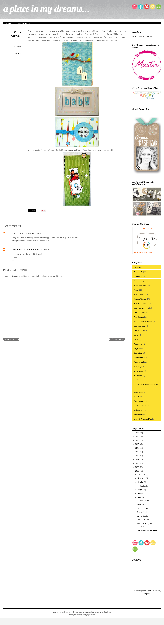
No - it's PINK (142, 508)
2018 (137, 433)
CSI (135, 380)
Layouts (137, 267)
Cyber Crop (138, 392)
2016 (137, 440)
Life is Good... (142, 516)
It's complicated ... (144, 501)
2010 (137, 463)
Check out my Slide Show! (147, 530)
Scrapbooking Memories (143, 321)
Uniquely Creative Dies (143, 419)
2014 (137, 448)
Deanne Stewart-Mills (19, 249)
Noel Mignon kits (140, 303)
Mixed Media (139, 357)
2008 (137, 471)
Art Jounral (138, 376)
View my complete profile (142, 36)
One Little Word (140, 405)
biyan (149, 591)
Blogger (147, 594)
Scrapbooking (139, 281)
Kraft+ (136, 290)
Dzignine (96, 612)
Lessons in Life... (143, 520)
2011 (137, 460)
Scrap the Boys (139, 294)
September (141, 486)
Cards (136, 335)
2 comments (17, 53)
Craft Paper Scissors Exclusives (146, 385)
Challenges (138, 276)
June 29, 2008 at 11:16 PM (37, 249)
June (139, 497)
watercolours (139, 371)
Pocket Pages (139, 317)
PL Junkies (138, 344)
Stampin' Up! (139, 362)
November (141, 478)
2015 (137, 444)
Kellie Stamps (139, 401)
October (140, 482)
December (141, 474)
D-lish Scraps (139, 312)
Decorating (138, 353)
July (139, 494)
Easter (136, 339)
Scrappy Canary (140, 299)
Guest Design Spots (141, 308)
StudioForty (138, 414)
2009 (137, 467)
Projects (137, 348)
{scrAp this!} (24, 23)
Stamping (137, 366)
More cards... (16, 34)
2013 (137, 452)
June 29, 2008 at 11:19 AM (28, 233)
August (140, 490)
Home (8, 23)
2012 (137, 456)
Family (136, 396)
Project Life (138, 272)
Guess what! (142, 512)
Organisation (139, 410)
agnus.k (55, 612)
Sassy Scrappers (140, 285)
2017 (137, 437)
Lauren (14, 233)
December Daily (140, 326)
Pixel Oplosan (106, 612)
